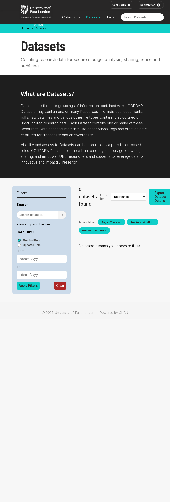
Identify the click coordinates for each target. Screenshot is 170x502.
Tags (110, 17)
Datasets (93, 17)
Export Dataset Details (158, 197)
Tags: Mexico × (111, 222)
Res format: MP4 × (142, 222)
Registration (150, 5)
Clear (60, 286)
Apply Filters (28, 286)
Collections (71, 17)
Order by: (104, 196)
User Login (121, 5)
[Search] (142, 17)
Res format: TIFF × (94, 230)
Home (25, 28)
